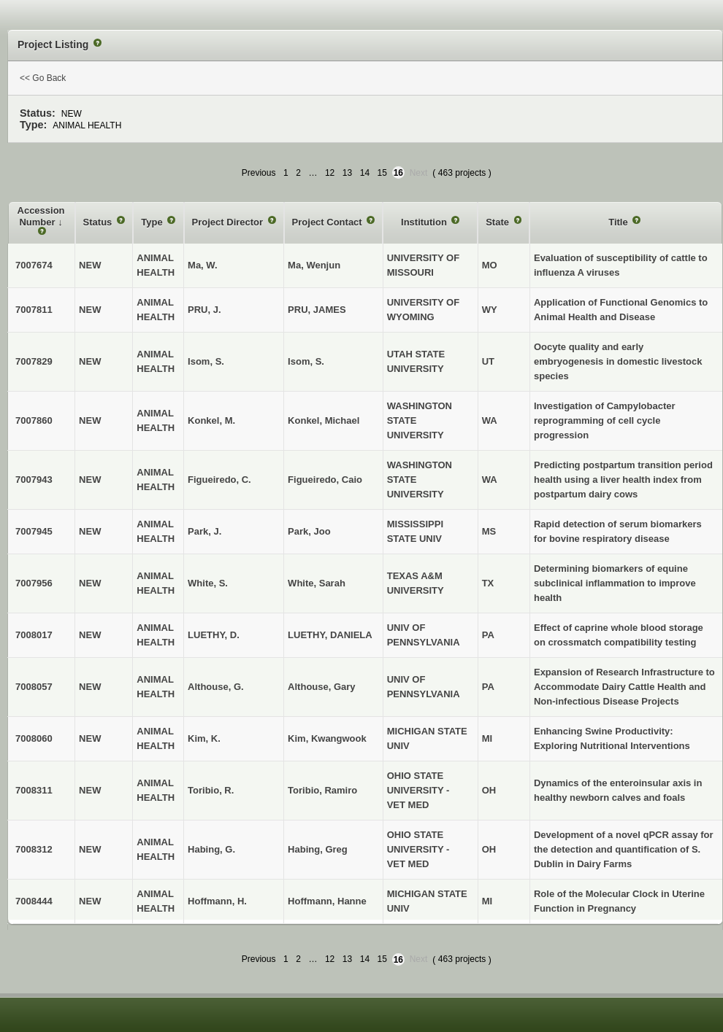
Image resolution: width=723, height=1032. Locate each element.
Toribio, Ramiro (322, 790)
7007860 (34, 420)
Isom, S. (306, 361)
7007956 (34, 583)
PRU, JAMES (316, 309)
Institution (425, 222)
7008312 (34, 849)
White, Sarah (316, 583)
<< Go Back (43, 78)
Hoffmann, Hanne (327, 901)
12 (329, 173)
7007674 (34, 265)
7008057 (34, 686)
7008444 (34, 901)
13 (347, 173)
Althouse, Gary (321, 686)
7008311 (34, 790)
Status (99, 222)
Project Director (229, 222)
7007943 (34, 479)
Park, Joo (309, 531)
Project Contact (328, 222)
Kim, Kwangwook (327, 738)
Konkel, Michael (323, 420)
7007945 (34, 531)
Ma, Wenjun (314, 265)
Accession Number (41, 216)
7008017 (34, 634)
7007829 (34, 361)
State (498, 222)
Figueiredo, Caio (325, 479)
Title (619, 222)
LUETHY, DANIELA (330, 634)
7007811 (34, 309)
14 (365, 173)
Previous (259, 173)
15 (382, 173)
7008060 (34, 738)
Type (153, 222)
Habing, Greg (318, 849)
